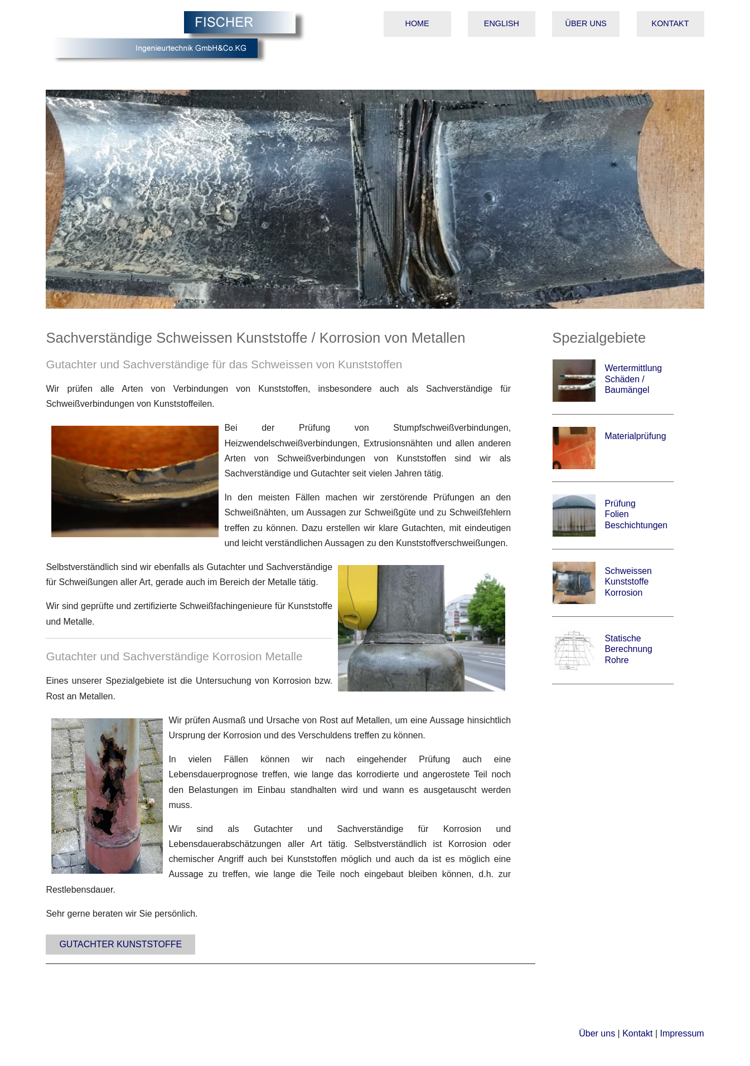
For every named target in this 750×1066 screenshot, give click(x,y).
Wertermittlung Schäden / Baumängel (633, 379)
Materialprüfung (635, 436)
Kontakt (670, 23)
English (501, 23)
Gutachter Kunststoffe (120, 944)
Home (417, 23)
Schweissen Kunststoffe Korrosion (627, 581)
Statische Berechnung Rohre (628, 649)
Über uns (586, 23)
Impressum (682, 1033)
